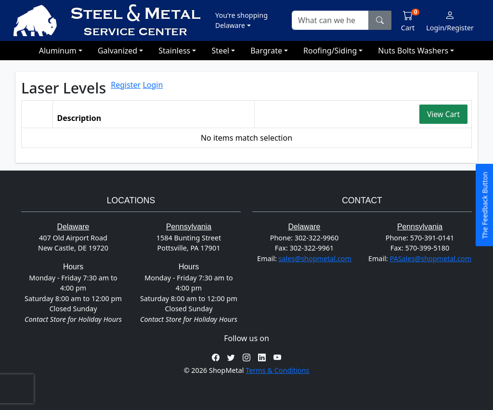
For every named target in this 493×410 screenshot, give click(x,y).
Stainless (174, 50)
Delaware (73, 227)
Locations (131, 200)
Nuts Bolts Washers (413, 50)
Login (153, 84)
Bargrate (266, 50)
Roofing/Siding (330, 50)
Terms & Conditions (277, 370)
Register (126, 84)
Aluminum (58, 50)
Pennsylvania (188, 227)
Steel (220, 50)
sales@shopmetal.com (315, 258)
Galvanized (117, 50)
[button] (241, 20)
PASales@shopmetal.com (430, 258)
